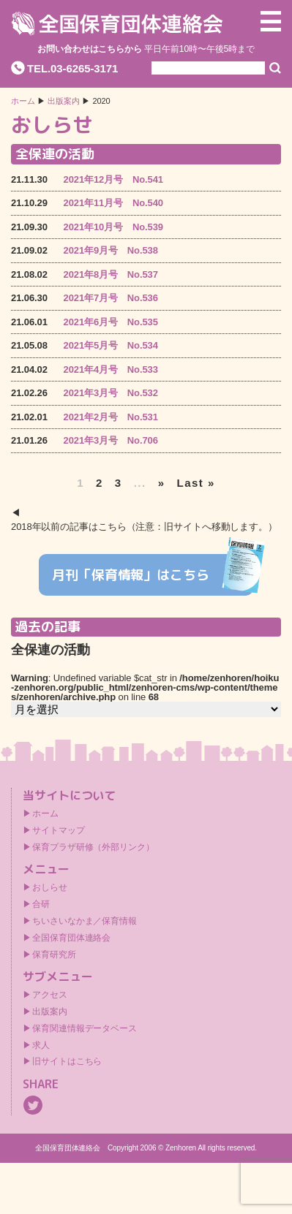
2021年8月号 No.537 (111, 274)
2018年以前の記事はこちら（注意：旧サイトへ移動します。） (144, 526)
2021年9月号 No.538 (111, 250)
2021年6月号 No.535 (111, 321)
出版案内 (49, 1011)
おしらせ (49, 887)
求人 (41, 1045)
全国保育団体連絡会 (71, 938)
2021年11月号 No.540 (113, 202)
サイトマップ (58, 830)
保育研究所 (54, 954)
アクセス (49, 995)
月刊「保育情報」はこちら (152, 575)
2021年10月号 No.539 (113, 226)
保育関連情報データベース (84, 1028)
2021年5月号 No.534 (111, 345)
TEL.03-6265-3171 (72, 68)
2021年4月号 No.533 (111, 369)
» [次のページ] (161, 483)
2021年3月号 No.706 (111, 440)
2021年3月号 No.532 (111, 392)
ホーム (23, 101)
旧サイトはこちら (67, 1061)
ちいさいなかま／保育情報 (84, 921)
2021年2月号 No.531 (111, 416)
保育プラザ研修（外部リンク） (93, 847)
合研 (41, 904)
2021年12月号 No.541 (113, 179)
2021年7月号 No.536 (111, 297)
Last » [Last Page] (196, 483)
